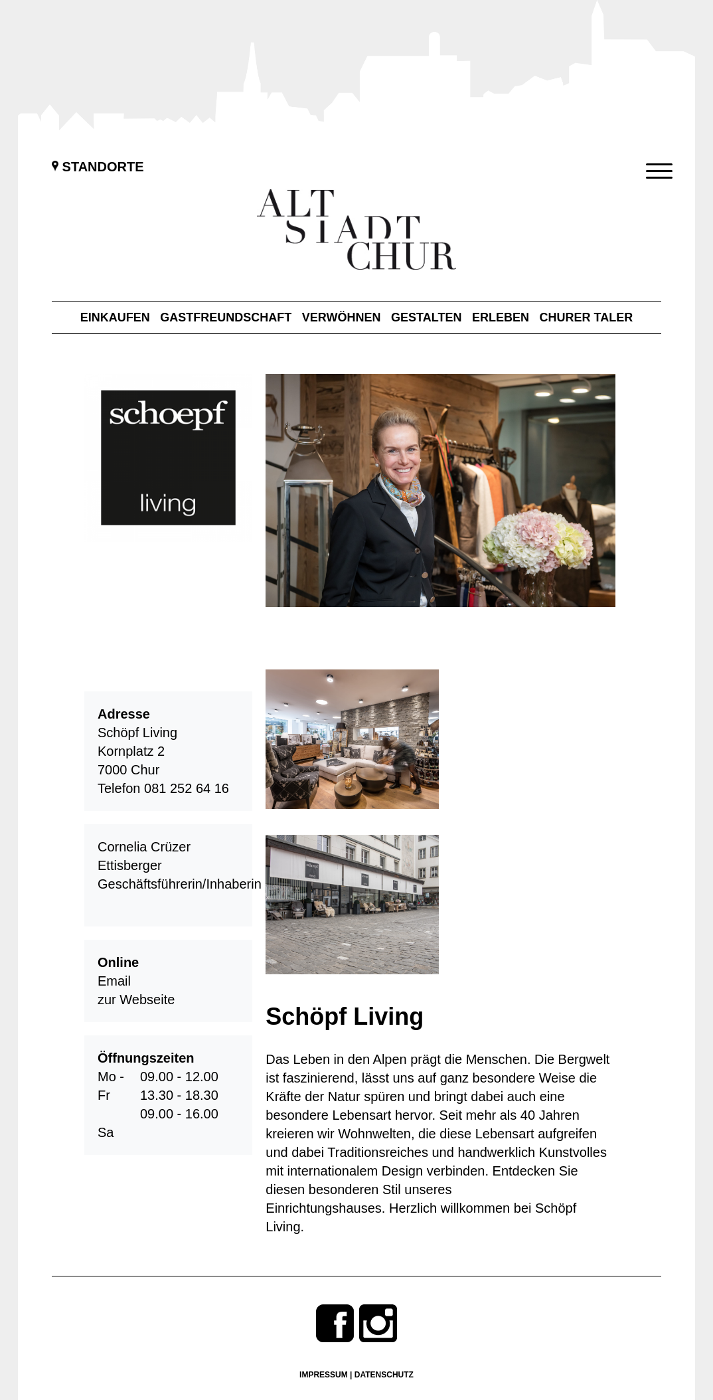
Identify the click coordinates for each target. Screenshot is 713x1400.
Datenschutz (384, 1374)
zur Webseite (136, 999)
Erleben (500, 317)
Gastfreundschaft (225, 317)
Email (114, 981)
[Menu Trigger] (659, 171)
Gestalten (426, 317)
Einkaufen (115, 317)
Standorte (98, 166)
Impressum (323, 1374)
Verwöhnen (341, 317)
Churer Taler (586, 317)
